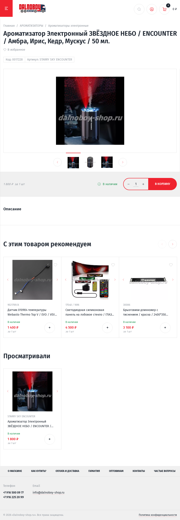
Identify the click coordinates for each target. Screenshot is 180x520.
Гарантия (94, 471)
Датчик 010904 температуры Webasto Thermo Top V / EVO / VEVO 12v (32, 312)
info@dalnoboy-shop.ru (48, 492)
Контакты (139, 471)
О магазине (15, 471)
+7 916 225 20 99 (13, 497)
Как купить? (38, 471)
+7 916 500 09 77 (13, 492)
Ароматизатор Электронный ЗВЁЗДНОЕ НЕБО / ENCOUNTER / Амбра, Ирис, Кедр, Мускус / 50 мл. (31, 424)
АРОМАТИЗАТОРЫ (31, 26)
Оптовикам (116, 471)
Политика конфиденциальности (158, 514)
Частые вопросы (164, 471)
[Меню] (6, 8)
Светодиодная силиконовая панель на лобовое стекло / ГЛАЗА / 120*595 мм (89, 312)
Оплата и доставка (67, 471)
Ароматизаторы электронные (68, 26)
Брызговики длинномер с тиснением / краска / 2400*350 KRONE (144, 312)
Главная (9, 26)
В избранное (16, 49)
